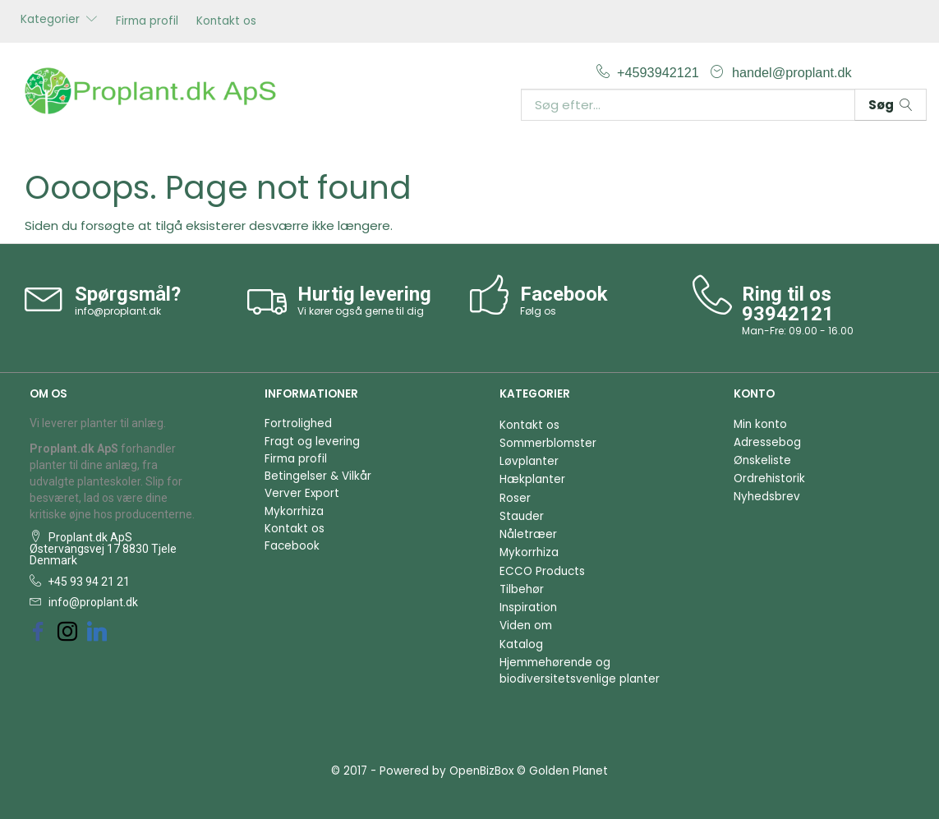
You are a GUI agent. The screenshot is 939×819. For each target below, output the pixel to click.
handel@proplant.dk (792, 72)
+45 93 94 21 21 (87, 581)
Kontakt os (226, 21)
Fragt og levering (312, 441)
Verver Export (302, 493)
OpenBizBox (481, 771)
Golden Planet (568, 771)
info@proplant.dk (118, 311)
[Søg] (890, 105)
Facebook (292, 546)
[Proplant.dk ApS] (156, 88)
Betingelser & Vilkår (318, 476)
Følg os (538, 311)
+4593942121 (659, 72)
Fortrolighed (298, 423)
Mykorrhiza (294, 511)
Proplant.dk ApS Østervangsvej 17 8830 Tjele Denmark (103, 549)
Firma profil (147, 21)
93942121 (788, 313)
